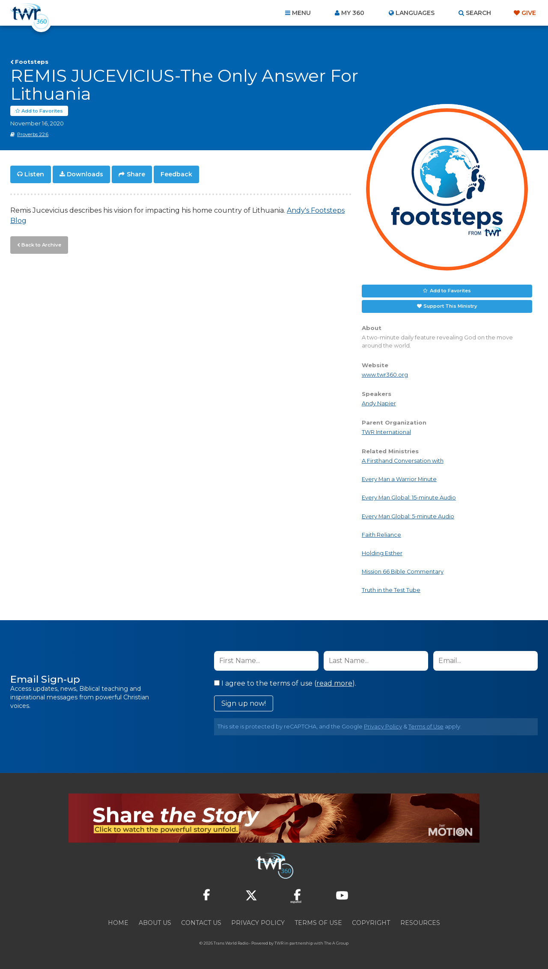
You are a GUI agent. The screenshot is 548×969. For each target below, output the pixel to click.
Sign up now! (243, 703)
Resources (420, 923)
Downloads (85, 174)
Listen (34, 174)
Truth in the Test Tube (391, 590)
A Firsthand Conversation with (403, 461)
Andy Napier (379, 403)
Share (136, 174)
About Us (155, 923)
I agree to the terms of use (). (285, 683)
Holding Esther (382, 553)
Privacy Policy (383, 726)
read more (334, 683)
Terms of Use (426, 726)
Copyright (371, 923)
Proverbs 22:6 (32, 135)
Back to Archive (40, 244)
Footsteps (31, 61)
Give (528, 13)
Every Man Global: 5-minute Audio (408, 516)
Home (118, 923)
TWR (278, 943)
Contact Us (201, 923)
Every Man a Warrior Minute (399, 479)
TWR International (386, 432)
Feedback (176, 174)
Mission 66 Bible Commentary (403, 572)
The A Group (336, 943)
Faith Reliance (381, 535)
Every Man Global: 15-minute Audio (409, 498)
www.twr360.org (385, 375)
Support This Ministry (450, 306)
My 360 (352, 13)
